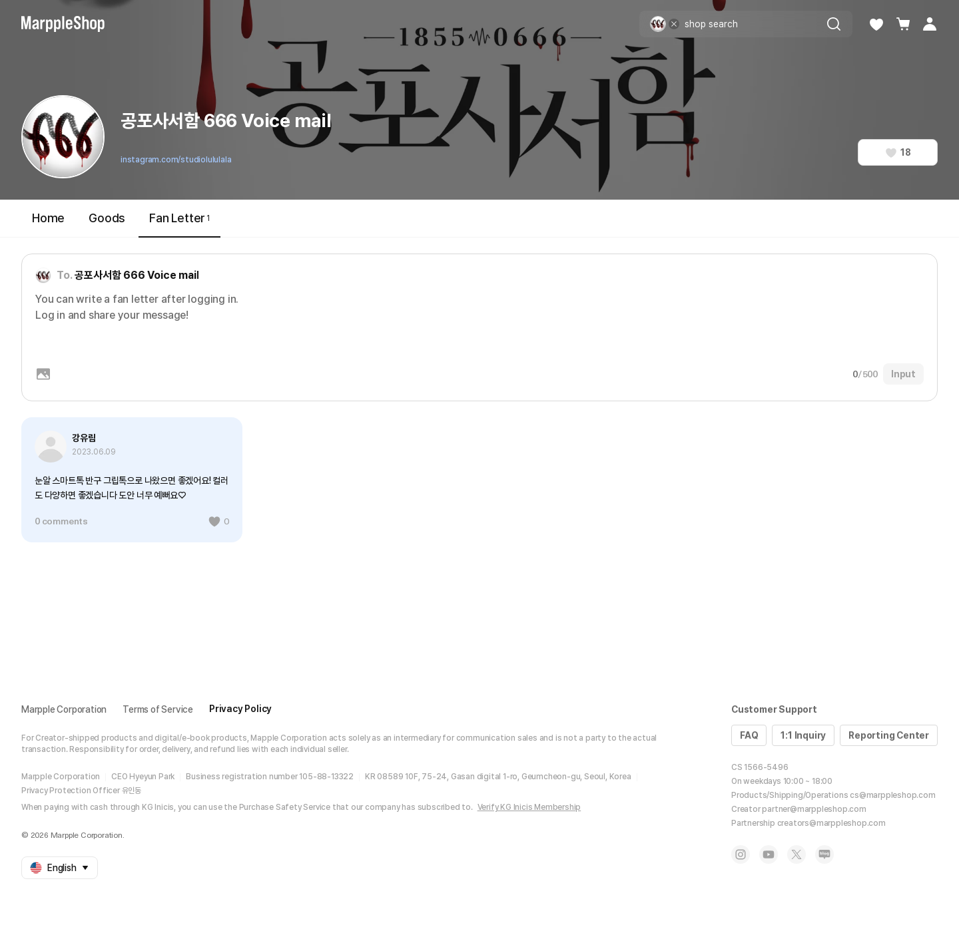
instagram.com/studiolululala (176, 159)
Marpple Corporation (64, 709)
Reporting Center (888, 735)
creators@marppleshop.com (831, 823)
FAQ (749, 735)
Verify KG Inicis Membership (529, 807)
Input (903, 374)
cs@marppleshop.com (892, 795)
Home (48, 218)
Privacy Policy (240, 708)
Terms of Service (158, 709)
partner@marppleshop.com (814, 809)
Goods (107, 218)
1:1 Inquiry (803, 735)
